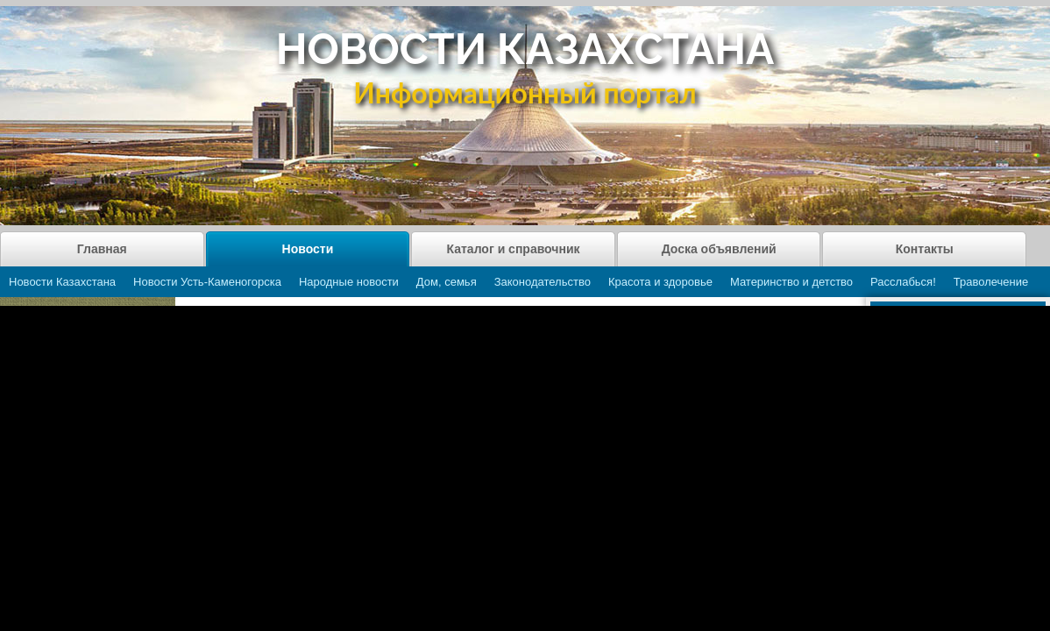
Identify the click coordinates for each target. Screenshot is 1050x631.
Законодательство (542, 281)
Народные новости (349, 281)
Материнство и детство (791, 281)
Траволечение (991, 281)
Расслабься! (903, 281)
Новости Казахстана (62, 281)
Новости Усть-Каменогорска (207, 281)
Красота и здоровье (660, 281)
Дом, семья (446, 281)
